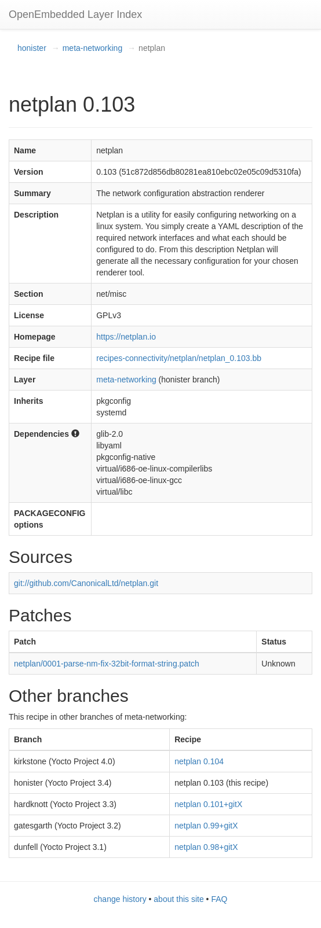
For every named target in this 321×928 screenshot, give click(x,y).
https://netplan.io (126, 336)
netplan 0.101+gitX (208, 804)
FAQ (219, 899)
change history (120, 899)
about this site (178, 899)
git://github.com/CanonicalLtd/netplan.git (86, 583)
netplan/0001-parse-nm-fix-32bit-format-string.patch (106, 663)
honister (31, 48)
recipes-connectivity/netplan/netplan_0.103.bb (178, 358)
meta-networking (93, 48)
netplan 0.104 (199, 761)
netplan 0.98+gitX (206, 847)
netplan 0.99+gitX (206, 825)
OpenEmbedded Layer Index (75, 14)
